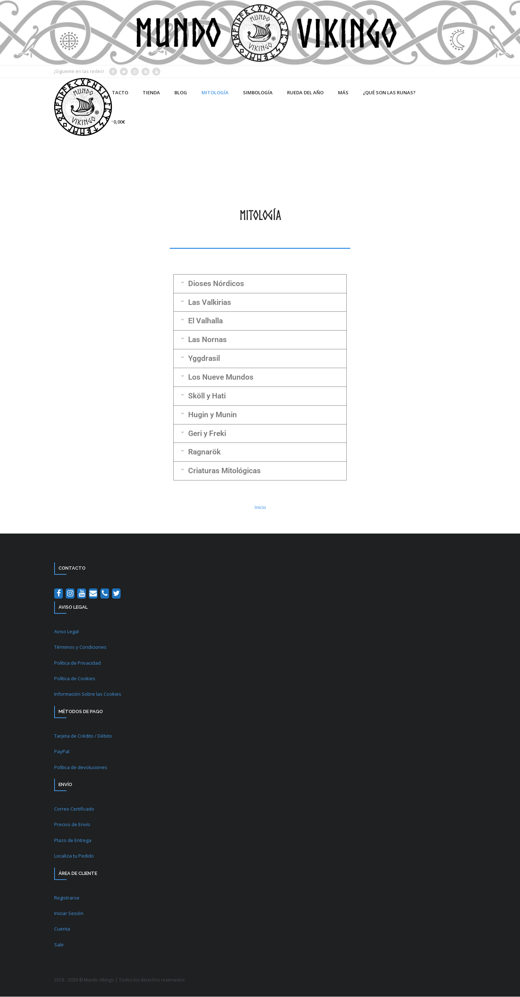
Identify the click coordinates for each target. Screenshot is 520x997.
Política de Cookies (74, 679)
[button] (260, 284)
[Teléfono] (104, 594)
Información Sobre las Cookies (87, 694)
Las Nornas (207, 340)
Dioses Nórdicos (216, 283)
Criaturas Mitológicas (224, 471)
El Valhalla (205, 321)
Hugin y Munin (212, 415)
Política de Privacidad (77, 663)
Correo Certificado (74, 809)
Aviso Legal (66, 632)
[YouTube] (81, 594)
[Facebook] (58, 594)
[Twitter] (116, 594)
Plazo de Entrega (72, 840)
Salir (59, 945)
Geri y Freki (207, 434)
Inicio (260, 508)
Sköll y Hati (207, 396)
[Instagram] (70, 594)
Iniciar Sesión (68, 914)
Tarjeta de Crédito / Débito (83, 736)
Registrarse (66, 898)
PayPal (61, 752)
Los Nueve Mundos (221, 377)
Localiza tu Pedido (74, 856)
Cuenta (62, 929)
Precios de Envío (72, 825)
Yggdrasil (204, 358)
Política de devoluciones (80, 767)
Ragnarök (204, 452)
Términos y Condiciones (80, 647)
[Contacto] (93, 594)
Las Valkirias (209, 302)
